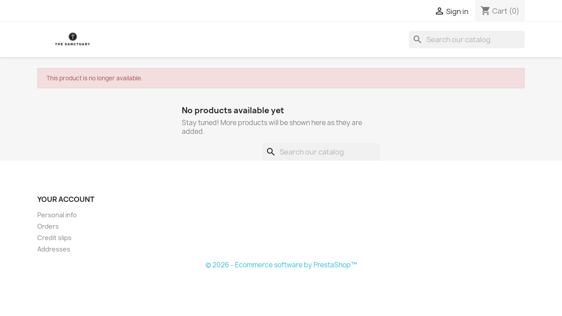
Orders (48, 226)
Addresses (53, 249)
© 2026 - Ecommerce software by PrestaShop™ (281, 264)
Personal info (57, 215)
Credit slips (54, 237)
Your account (65, 199)
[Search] (467, 39)
